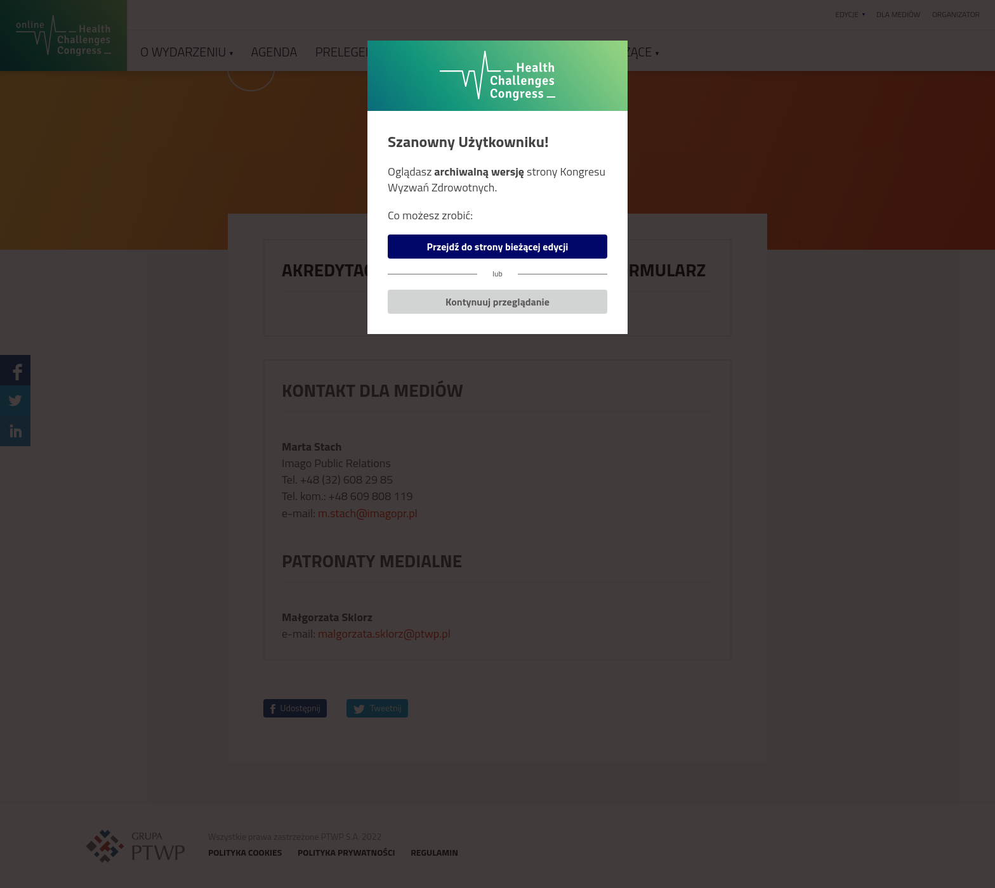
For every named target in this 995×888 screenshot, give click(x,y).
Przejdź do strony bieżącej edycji (498, 246)
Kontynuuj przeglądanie (497, 301)
